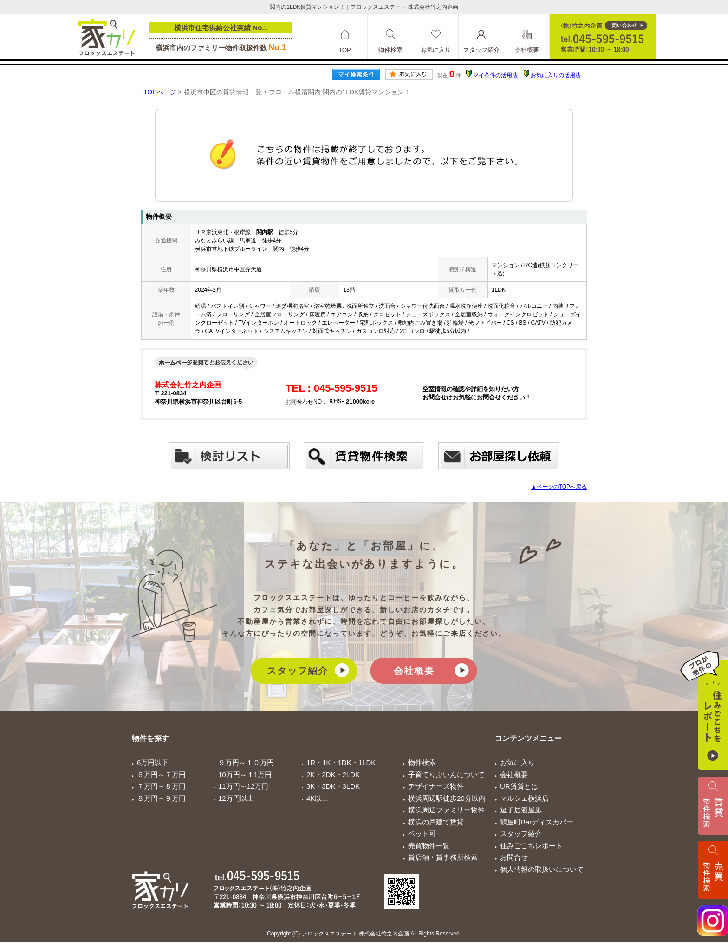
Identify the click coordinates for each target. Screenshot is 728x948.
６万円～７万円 (161, 774)
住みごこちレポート (531, 846)
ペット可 (422, 833)
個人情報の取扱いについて (542, 869)
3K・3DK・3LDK (333, 786)
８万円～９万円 (161, 798)
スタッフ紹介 (297, 671)
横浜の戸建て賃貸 (436, 822)
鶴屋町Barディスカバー (536, 822)
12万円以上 (236, 798)
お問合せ (514, 857)
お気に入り (517, 762)
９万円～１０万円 (246, 762)
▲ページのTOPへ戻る (559, 487)
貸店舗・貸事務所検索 (443, 857)
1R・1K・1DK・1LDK (341, 762)
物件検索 (422, 762)
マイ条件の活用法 (495, 75)
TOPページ (159, 92)
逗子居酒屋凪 (521, 810)
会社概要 (414, 671)
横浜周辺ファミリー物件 (446, 810)
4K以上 (317, 798)
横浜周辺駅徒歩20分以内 (447, 798)
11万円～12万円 (243, 786)
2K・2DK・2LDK (333, 774)
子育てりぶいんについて (446, 774)
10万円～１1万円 (245, 774)
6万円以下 (153, 762)
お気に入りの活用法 (556, 75)
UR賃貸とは (519, 786)
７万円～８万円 (161, 786)
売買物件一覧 (429, 846)
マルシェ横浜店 (524, 798)
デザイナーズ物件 (436, 786)
